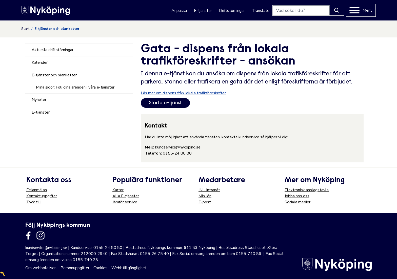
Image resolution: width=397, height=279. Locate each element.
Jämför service (124, 202)
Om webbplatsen (40, 268)
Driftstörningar (232, 10)
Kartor (118, 190)
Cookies (100, 268)
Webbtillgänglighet (129, 268)
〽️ (2, 274)
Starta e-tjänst (165, 102)
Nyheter (39, 99)
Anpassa (179, 10)
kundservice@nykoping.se (178, 147)
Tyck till (33, 202)
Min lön (204, 196)
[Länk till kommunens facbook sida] (28, 235)
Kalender (40, 62)
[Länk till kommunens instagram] (40, 235)
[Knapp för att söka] (337, 10)
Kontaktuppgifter (41, 196)
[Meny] (360, 10)
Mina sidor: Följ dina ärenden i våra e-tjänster (75, 87)
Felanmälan (36, 190)
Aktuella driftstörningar (52, 50)
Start (25, 28)
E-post (204, 202)
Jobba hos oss (297, 196)
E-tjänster (203, 10)
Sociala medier (297, 202)
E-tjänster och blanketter (54, 75)
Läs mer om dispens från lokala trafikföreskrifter (183, 93)
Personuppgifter (75, 268)
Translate (260, 10)
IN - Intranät (209, 190)
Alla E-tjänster (125, 196)
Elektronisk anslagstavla (307, 190)
